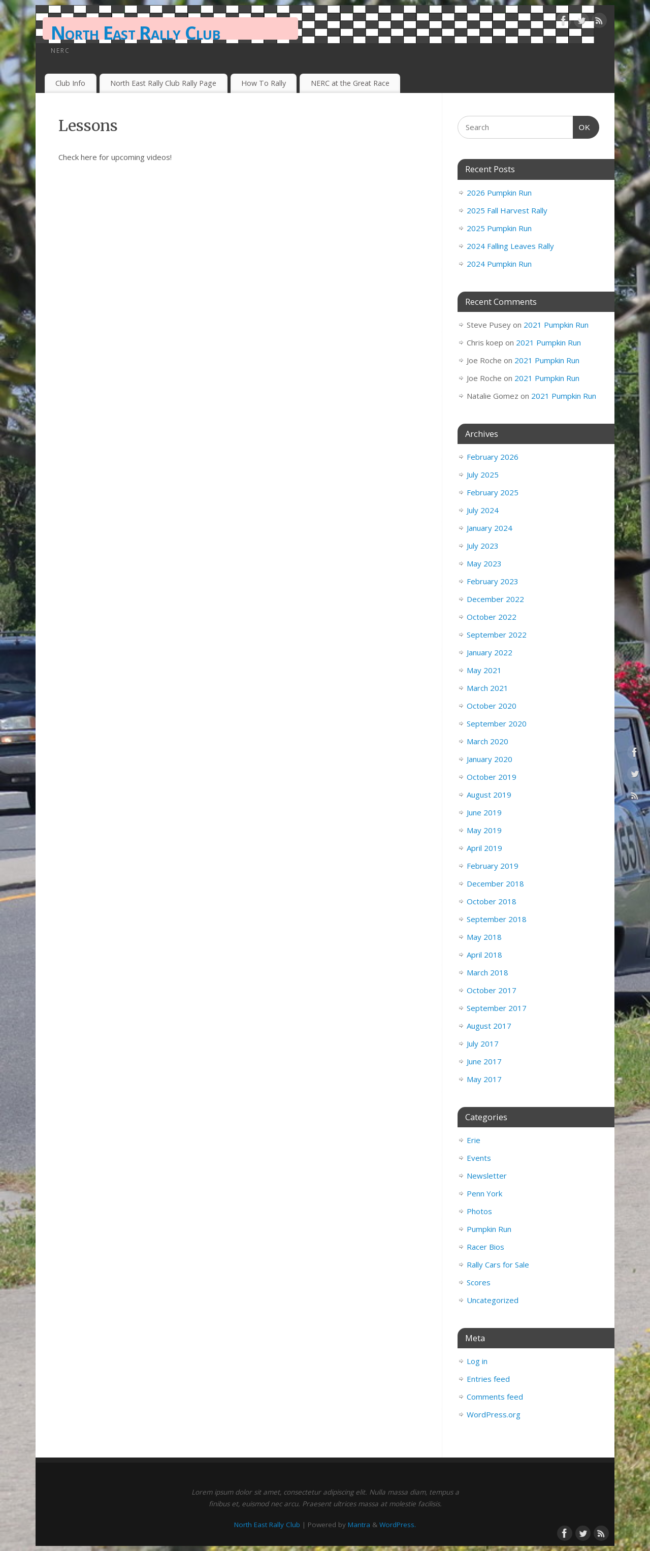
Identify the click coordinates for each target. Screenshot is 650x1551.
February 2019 (492, 866)
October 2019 (491, 777)
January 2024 (489, 528)
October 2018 (491, 901)
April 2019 (484, 848)
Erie (473, 1140)
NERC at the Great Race (350, 83)
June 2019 (484, 812)
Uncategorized (492, 1300)
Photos (479, 1211)
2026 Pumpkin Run (499, 192)
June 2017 (484, 1061)
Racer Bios (485, 1247)
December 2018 (495, 883)
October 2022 (491, 617)
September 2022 (497, 634)
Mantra (359, 1524)
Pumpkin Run (489, 1229)
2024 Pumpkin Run (499, 264)
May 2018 (484, 937)
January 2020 (489, 759)
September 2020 (497, 723)
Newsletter (487, 1175)
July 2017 (483, 1043)
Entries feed (488, 1379)
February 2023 (492, 581)
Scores (479, 1282)
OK (582, 126)
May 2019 (484, 830)
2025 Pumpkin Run (499, 228)
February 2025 (492, 492)
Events (479, 1158)
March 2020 (487, 741)
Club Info (70, 83)
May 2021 (484, 670)
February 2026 (492, 457)
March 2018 (487, 972)
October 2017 (491, 990)
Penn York (484, 1193)
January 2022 (489, 652)
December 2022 (495, 599)
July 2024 (483, 510)
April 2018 (484, 954)
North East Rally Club (135, 32)
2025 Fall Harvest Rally (507, 210)
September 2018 (497, 919)
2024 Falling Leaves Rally (510, 246)
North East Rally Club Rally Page (163, 83)
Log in (477, 1361)
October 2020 (491, 706)
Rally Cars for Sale (498, 1264)
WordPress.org (494, 1414)
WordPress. (397, 1524)
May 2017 (484, 1079)
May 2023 (484, 563)
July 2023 (483, 546)
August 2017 (489, 1026)
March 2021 (487, 688)
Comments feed (495, 1396)
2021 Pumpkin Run (556, 325)
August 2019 (489, 794)
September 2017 (497, 1008)
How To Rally (263, 83)
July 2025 (483, 474)
